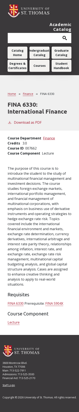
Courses (39, 66)
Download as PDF (25, 122)
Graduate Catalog (61, 53)
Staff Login (9, 385)
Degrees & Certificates (17, 66)
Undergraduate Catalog (39, 53)
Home (12, 94)
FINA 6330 (16, 303)
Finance (28, 94)
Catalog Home (18, 53)
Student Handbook (61, 66)
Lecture (14, 322)
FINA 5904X (54, 303)
